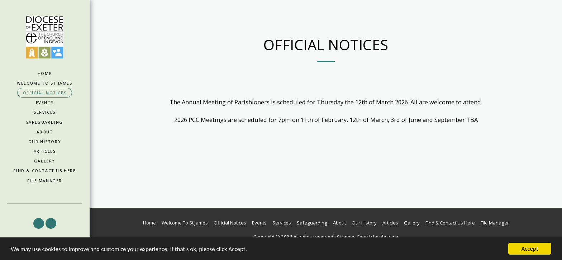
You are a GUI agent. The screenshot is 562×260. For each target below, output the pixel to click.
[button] (38, 223)
